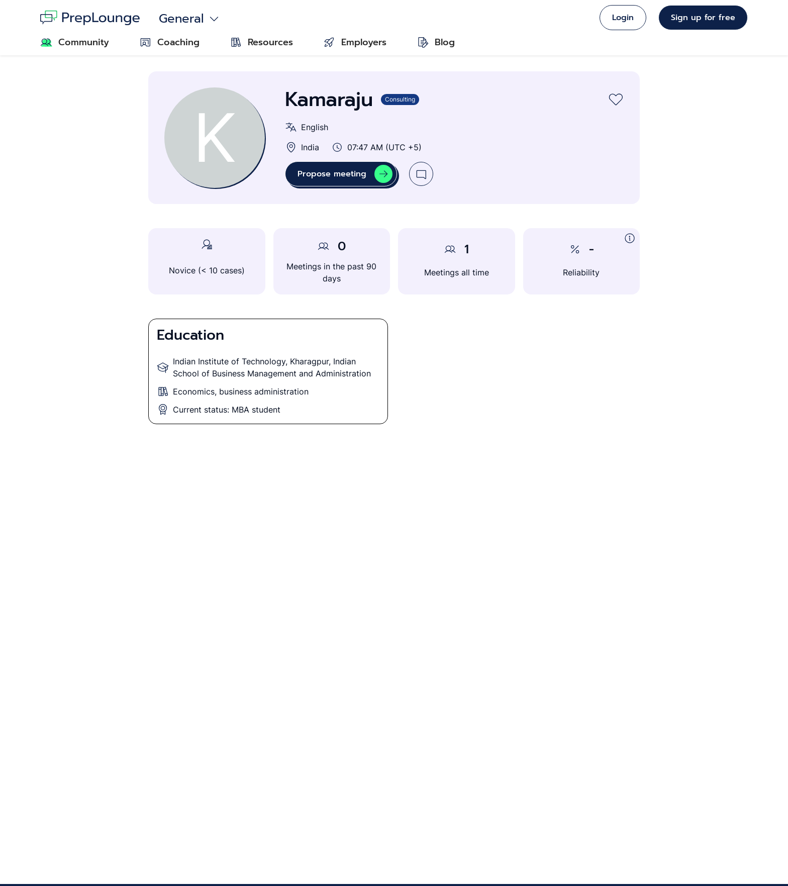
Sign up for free (703, 18)
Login (623, 18)
